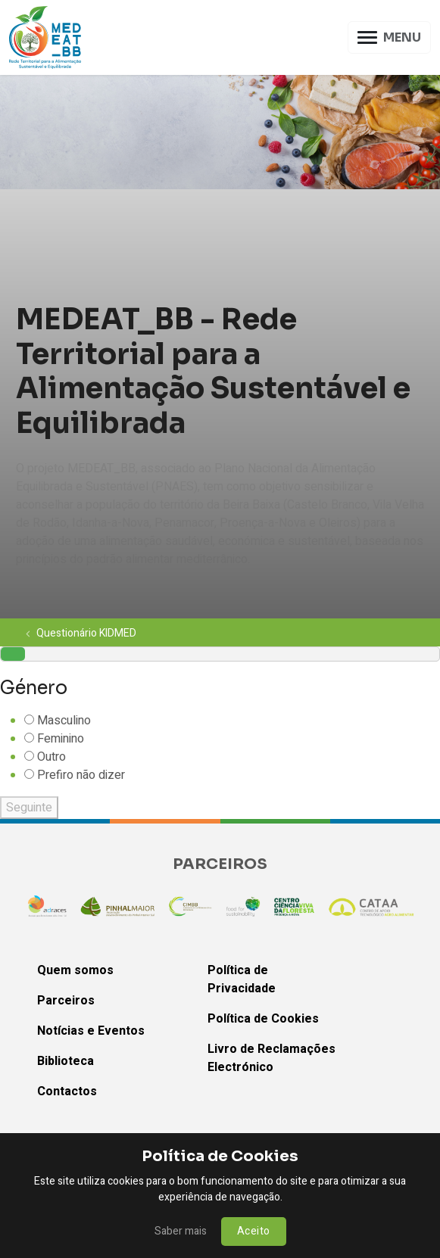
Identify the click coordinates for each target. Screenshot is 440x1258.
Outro (51, 757)
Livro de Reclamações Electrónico (271, 1058)
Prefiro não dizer (81, 775)
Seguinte (29, 808)
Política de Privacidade (242, 979)
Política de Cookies (263, 1019)
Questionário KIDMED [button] (80, 632)
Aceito (253, 1231)
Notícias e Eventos (91, 1031)
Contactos (67, 1091)
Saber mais (180, 1231)
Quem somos (75, 970)
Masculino (64, 721)
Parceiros (66, 1001)
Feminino (60, 739)
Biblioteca (65, 1061)
